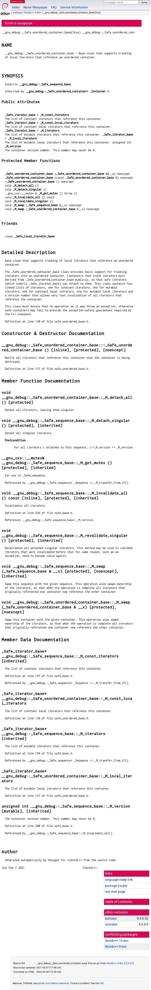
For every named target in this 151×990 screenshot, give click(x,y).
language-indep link (119, 880)
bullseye (17, 12)
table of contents (118, 902)
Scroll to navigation (18, 23)
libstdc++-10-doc (116, 941)
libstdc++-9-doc (32, 12)
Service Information (74, 7)
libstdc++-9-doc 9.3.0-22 (120, 963)
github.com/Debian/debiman (53, 983)
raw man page (115, 891)
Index (16, 7)
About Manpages (35, 7)
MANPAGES (17, 1)
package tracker (116, 886)
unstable (111, 924)
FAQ (54, 7)
